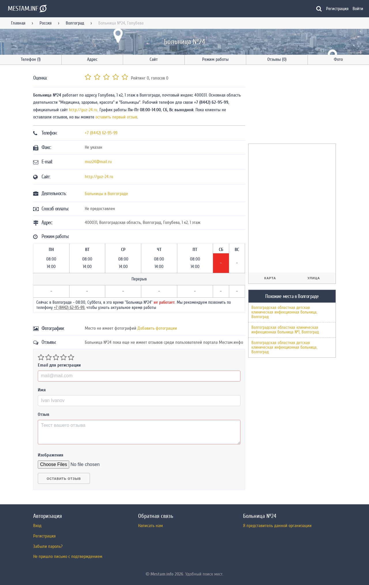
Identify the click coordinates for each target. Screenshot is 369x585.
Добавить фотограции (157, 328)
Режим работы (215, 59)
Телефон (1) (31, 59)
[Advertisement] (291, 105)
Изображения (50, 455)
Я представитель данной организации (277, 525)
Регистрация (337, 8)
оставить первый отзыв (116, 117)
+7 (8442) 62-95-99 (101, 132)
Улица (314, 278)
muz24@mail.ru (98, 161)
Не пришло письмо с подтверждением (67, 556)
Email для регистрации (59, 365)
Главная (18, 23)
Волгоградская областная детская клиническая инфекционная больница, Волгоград (284, 312)
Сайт (154, 59)
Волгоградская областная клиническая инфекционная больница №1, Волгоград (285, 330)
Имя (42, 389)
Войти (358, 8)
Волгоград (75, 23)
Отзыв (43, 414)
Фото (338, 59)
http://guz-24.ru (83, 109)
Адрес (92, 59)
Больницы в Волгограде (106, 193)
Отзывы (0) (277, 59)
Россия (45, 23)
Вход (37, 525)
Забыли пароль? (48, 546)
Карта (270, 278)
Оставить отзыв (64, 478)
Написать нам (150, 525)
